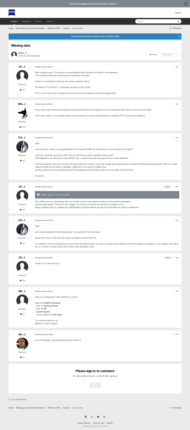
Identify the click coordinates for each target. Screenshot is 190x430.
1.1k (22, 357)
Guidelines (26, 21)
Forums (14, 22)
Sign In (178, 13)
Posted (44, 67)
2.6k (22, 127)
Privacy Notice (83, 423)
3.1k (22, 90)
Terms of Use (98, 423)
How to (38, 21)
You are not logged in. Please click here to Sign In (93, 4)
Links (49, 21)
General (36, 56)
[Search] (148, 21)
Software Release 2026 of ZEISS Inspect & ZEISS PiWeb (95, 36)
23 (22, 314)
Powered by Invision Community (95, 426)
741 (22, 160)
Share (153, 54)
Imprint (110, 423)
